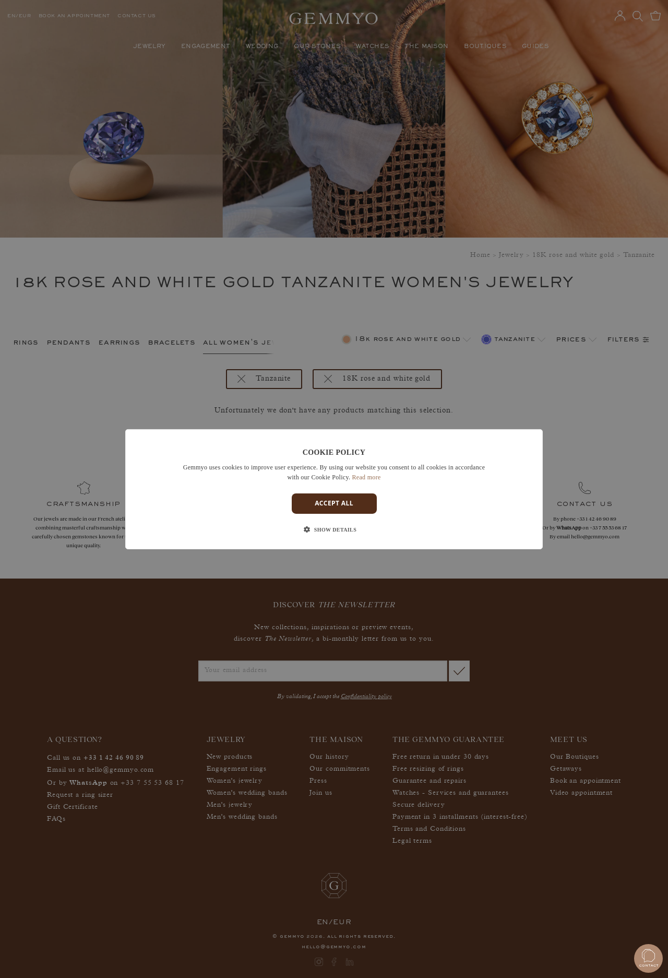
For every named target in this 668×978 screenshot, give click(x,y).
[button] (334, 530)
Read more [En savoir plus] (366, 477)
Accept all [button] (334, 503)
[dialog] (334, 489)
